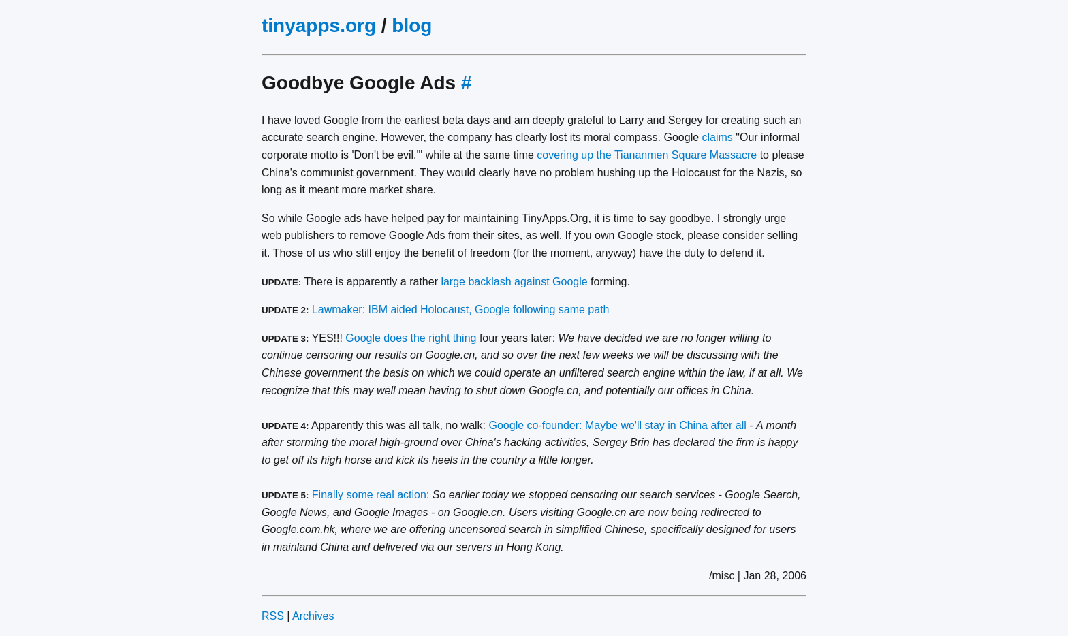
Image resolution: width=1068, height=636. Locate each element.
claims (717, 137)
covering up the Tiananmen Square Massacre (647, 155)
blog (412, 25)
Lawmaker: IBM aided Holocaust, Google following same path (461, 309)
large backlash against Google (514, 281)
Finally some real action (369, 494)
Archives (313, 616)
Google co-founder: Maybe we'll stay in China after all (618, 425)
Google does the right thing (410, 338)
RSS (273, 616)
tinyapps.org (319, 25)
